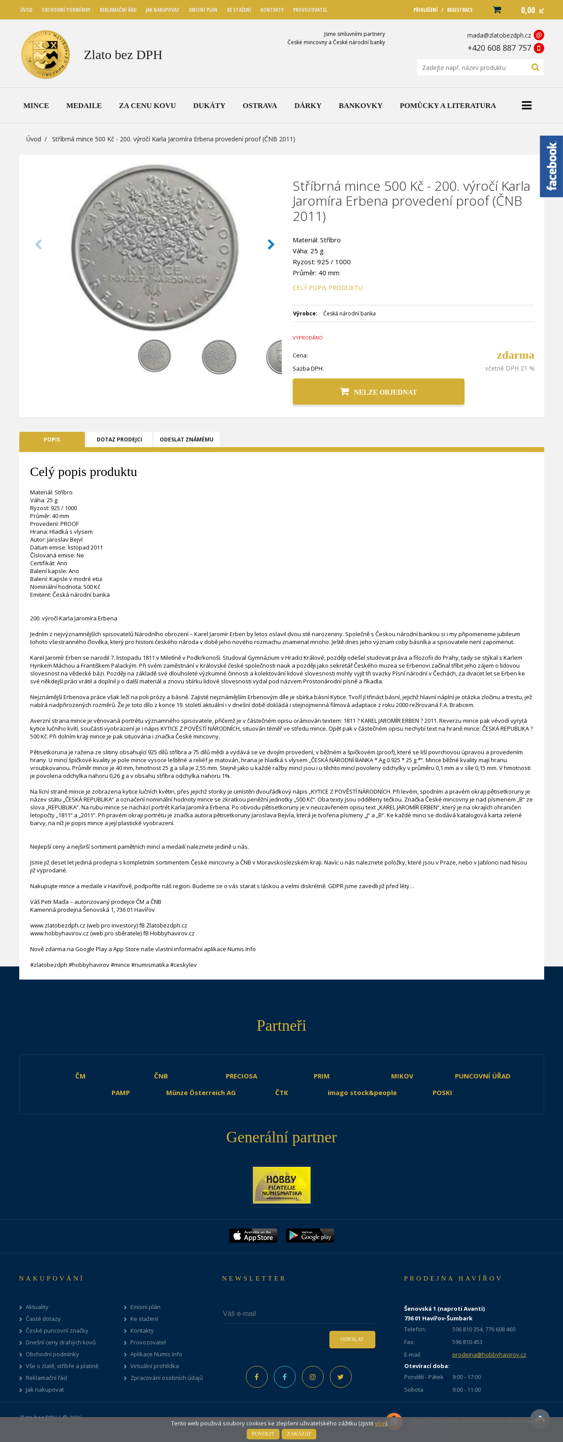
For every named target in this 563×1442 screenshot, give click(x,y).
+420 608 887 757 (499, 47)
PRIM (322, 1075)
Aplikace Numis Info (156, 1354)
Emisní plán (145, 1307)
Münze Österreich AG (201, 1092)
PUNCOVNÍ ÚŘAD (483, 1075)
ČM (80, 1075)
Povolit (263, 1434)
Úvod (33, 139)
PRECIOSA (241, 1075)
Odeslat (352, 1339)
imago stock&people (362, 1092)
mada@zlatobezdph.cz (499, 35)
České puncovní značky (57, 1330)
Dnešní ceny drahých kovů (61, 1342)
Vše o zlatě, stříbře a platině (62, 1366)
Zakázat (299, 1434)
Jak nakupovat (45, 1389)
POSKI (442, 1092)
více (380, 1423)
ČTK (281, 1092)
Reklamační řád (46, 1378)
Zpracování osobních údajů (166, 1378)
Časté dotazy (43, 1319)
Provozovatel (148, 1342)
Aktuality (37, 1307)
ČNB (161, 1075)
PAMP (121, 1092)
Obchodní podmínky (52, 1354)
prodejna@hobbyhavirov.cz (489, 1354)
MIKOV (402, 1075)
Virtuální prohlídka (154, 1366)
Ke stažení (144, 1319)
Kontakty (142, 1330)
